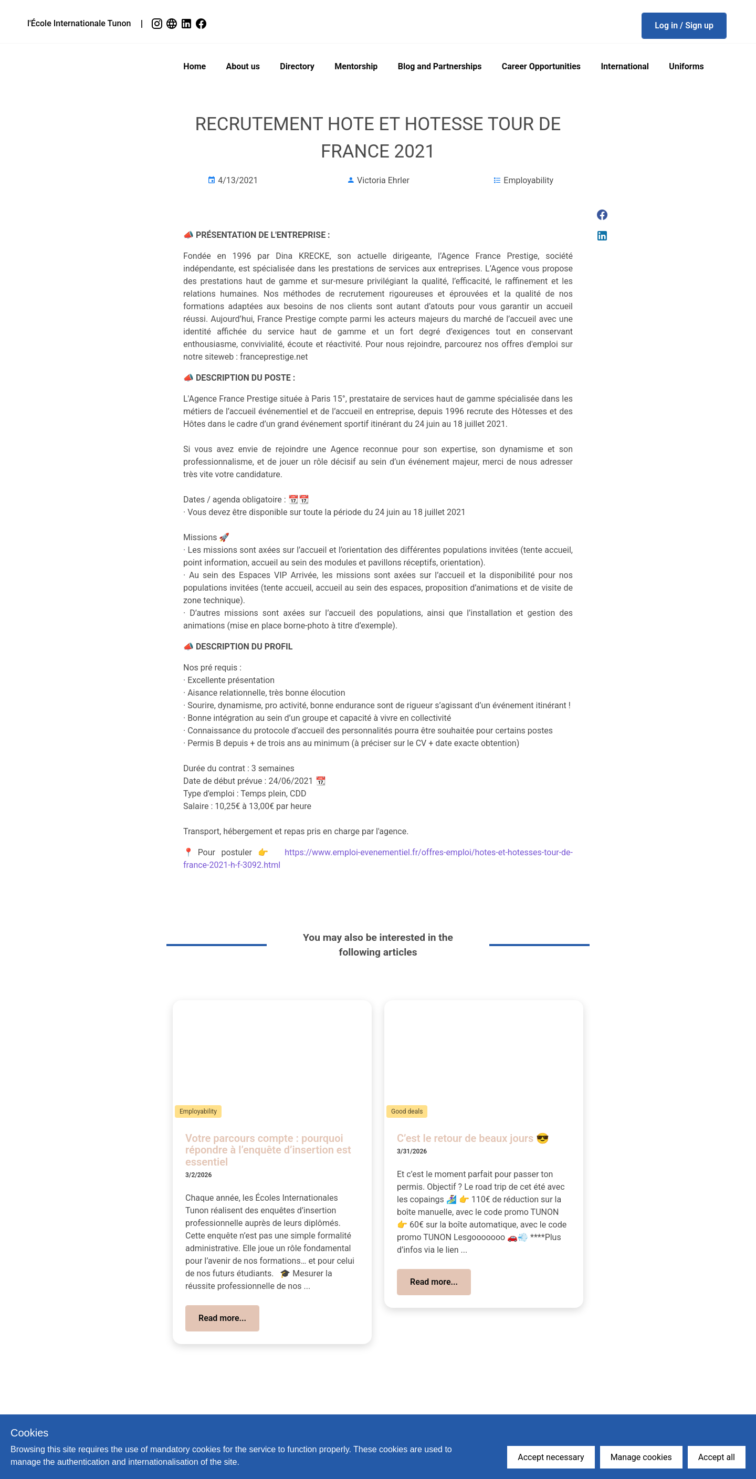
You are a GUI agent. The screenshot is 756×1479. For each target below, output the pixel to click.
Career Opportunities (541, 66)
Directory (297, 66)
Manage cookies (641, 1457)
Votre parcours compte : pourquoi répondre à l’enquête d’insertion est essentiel (268, 1150)
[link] (158, 23)
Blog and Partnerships (440, 66)
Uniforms (686, 66)
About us (243, 66)
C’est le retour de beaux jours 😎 (473, 1138)
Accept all (716, 1457)
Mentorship (355, 66)
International (625, 66)
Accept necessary (551, 1457)
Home (194, 66)
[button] (684, 26)
